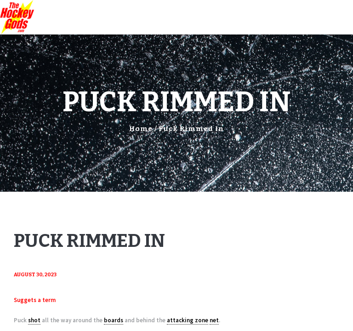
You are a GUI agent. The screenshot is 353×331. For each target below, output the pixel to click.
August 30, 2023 (35, 275)
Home (141, 129)
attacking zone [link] (187, 320)
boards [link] (113, 320)
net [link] (214, 320)
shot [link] (34, 320)
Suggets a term (35, 300)
